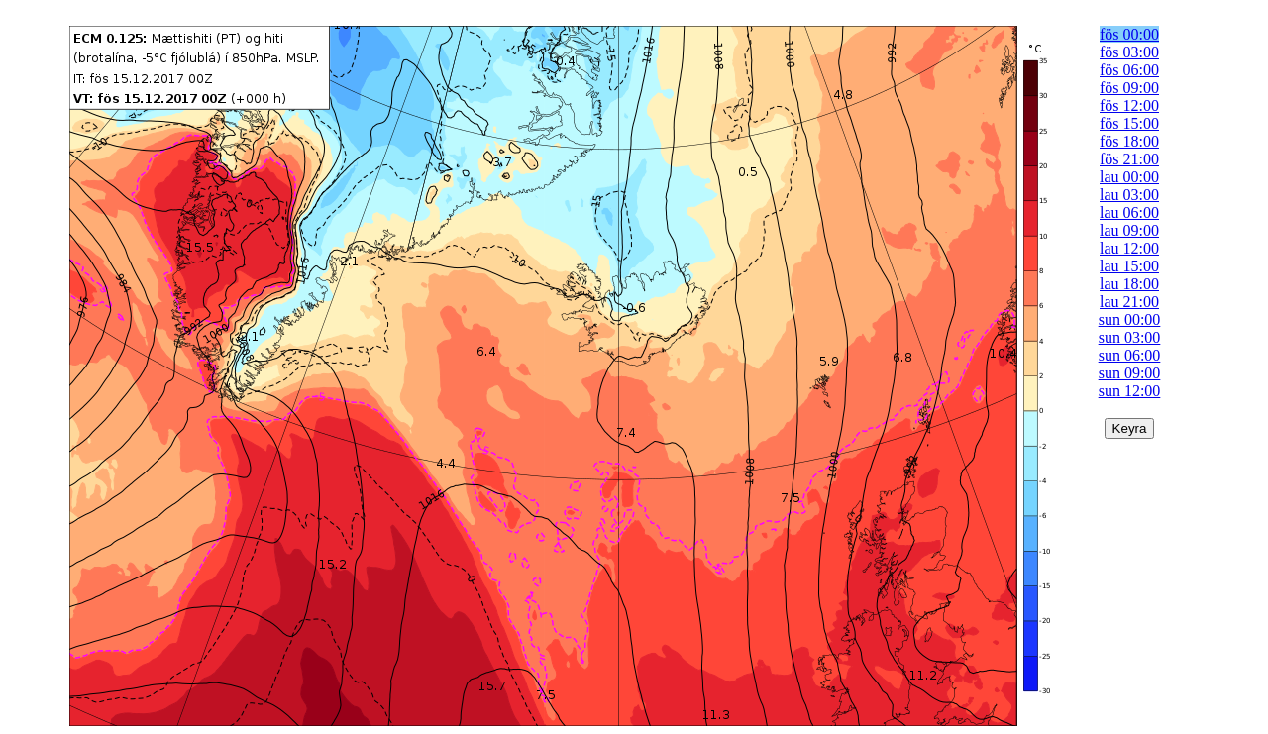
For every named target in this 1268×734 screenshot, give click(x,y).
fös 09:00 (1129, 87)
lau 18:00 (1129, 283)
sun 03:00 (1130, 337)
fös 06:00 (1129, 69)
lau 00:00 (1129, 176)
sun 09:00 (1130, 373)
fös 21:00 (1129, 159)
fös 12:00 (1129, 105)
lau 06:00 (1129, 212)
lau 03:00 (1129, 194)
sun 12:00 (1130, 390)
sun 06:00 (1130, 355)
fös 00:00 (1129, 34)
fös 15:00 (1129, 123)
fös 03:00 (1129, 52)
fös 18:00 (1129, 141)
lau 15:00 (1129, 266)
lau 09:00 (1129, 230)
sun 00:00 (1130, 319)
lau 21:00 (1129, 301)
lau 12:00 (1129, 248)
